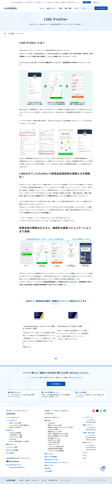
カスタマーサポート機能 (16, 437)
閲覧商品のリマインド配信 (55, 431)
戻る (56, 358)
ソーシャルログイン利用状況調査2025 (19, 425)
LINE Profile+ (13, 439)
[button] (52, 8)
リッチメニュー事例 (11, 447)
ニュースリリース (87, 417)
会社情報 (21, 480)
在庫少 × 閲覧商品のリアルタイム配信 (58, 433)
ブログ (76, 8)
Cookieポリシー (20, 2)
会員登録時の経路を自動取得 (55, 448)
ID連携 (36, 276)
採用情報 (27, 480)
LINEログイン (10, 430)
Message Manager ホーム (13, 465)
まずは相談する (101, 8)
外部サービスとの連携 (15, 423)
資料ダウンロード (87, 8)
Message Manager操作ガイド (17, 467)
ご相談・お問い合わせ (89, 433)
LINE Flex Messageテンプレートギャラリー (56, 462)
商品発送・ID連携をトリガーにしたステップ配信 (60, 427)
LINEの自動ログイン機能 (16, 435)
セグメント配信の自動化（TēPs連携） (19, 441)
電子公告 (44, 480)
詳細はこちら (27, 347)
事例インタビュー (11, 444)
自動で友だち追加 (69, 276)
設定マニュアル (48, 465)
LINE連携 (11, 33)
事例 (60, 8)
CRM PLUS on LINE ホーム (51, 417)
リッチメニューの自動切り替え (56, 446)
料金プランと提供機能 (12, 450)
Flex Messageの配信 (53, 429)
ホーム (42, 8)
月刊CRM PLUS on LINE (50, 459)
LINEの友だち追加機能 (15, 433)
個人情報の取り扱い (53, 480)
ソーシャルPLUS (90, 420)
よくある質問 (9, 453)
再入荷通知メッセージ (53, 438)
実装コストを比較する (15, 427)
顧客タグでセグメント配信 (55, 425)
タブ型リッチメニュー (53, 444)
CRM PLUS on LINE (91, 422)
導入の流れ (47, 468)
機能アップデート (87, 425)
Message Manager (91, 437)
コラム (84, 455)
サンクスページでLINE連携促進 (56, 450)
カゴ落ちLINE (51, 423)
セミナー (85, 452)
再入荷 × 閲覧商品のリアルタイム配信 (58, 436)
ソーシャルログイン (11, 420)
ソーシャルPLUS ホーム (12, 417)
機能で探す (47, 420)
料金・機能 (68, 8)
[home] (10, 8)
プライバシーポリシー (66, 480)
